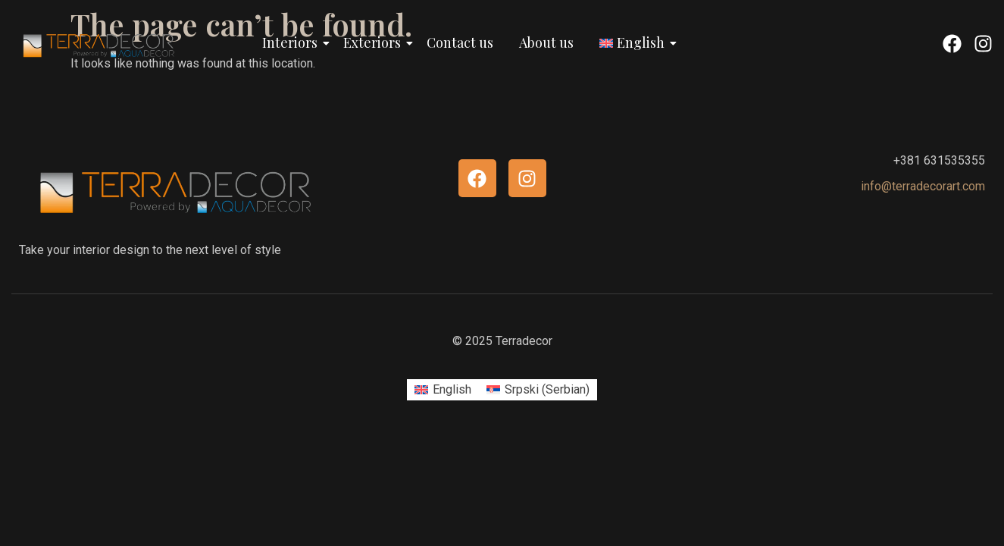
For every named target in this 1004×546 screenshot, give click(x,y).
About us (546, 42)
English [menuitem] (452, 389)
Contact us (460, 42)
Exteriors (374, 42)
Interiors (292, 42)
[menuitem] (443, 389)
